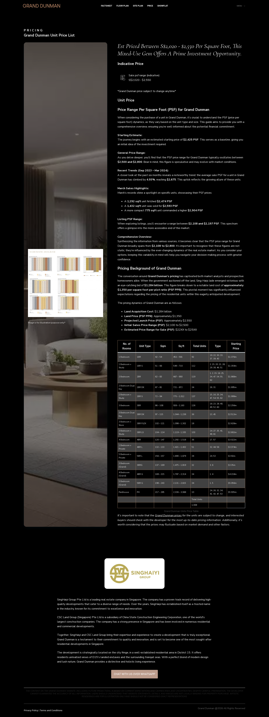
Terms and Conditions (51, 710)
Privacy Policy (31, 710)
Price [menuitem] (150, 6)
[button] (65, 283)
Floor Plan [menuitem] (122, 6)
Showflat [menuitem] (162, 6)
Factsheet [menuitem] (106, 6)
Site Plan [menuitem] (138, 6)
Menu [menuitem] (241, 6)
